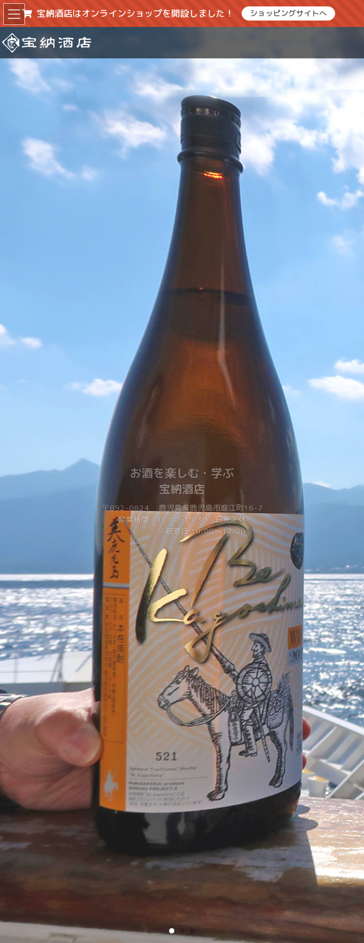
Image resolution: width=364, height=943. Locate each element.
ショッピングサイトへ (288, 13)
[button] (171, 930)
